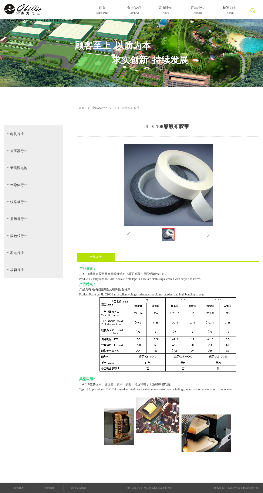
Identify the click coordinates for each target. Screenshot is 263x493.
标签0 (252, 12)
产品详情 (96, 257)
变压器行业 (99, 108)
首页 (82, 108)
